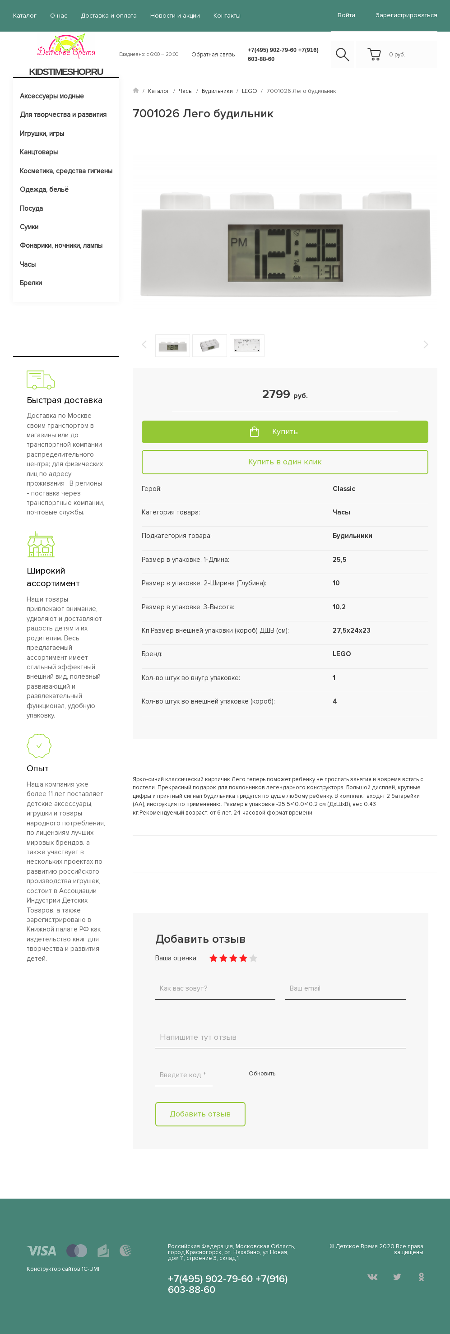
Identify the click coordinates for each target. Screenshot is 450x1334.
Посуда (31, 208)
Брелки (31, 283)
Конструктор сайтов (53, 1269)
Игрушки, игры (42, 134)
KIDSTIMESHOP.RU (65, 71)
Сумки (29, 227)
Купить (285, 431)
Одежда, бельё (44, 189)
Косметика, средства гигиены (66, 171)
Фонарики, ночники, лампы (61, 245)
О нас (58, 15)
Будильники (217, 91)
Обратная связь (213, 54)
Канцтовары (39, 152)
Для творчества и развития (63, 115)
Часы (28, 264)
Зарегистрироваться (406, 15)
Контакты (227, 15)
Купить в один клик (285, 462)
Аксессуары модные (52, 96)
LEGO (249, 91)
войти (346, 15)
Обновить (262, 1073)
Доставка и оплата (109, 15)
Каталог (25, 15)
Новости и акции (175, 15)
